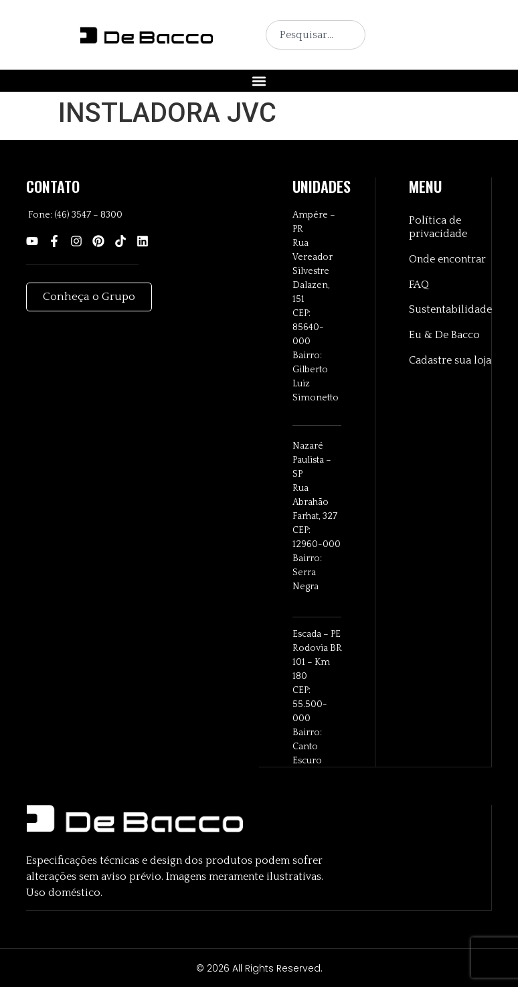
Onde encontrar (447, 260)
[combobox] (315, 35)
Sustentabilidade (450, 311)
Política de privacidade (438, 227)
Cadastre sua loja (450, 362)
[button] (259, 81)
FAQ (419, 285)
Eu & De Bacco (444, 336)
